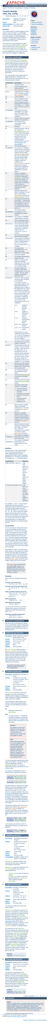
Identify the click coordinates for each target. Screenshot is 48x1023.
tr (27, 16)
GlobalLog (33, 31)
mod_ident (18, 195)
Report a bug (35, 42)
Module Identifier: (8, 24)
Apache (4, 8)
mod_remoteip (19, 90)
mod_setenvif (19, 163)
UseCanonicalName (24, 381)
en (17, 16)
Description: (6, 19)
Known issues (35, 40)
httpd (16, 730)
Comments (34, 49)
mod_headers (21, 154)
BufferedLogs (34, 28)
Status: (5, 22)
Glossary (39, 3)
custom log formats (10, 921)
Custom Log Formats (37, 22)
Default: (7, 641)
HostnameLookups (20, 131)
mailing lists (36, 1010)
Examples (8, 576)
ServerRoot (12, 712)
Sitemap (45, 3)
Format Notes (9, 525)
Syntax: (7, 639)
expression (8, 796)
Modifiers (8, 448)
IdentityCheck (19, 197)
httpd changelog (35, 39)
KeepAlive (18, 178)
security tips (13, 623)
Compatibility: (9, 857)
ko (25, 16)
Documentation (19, 8)
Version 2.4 (27, 8)
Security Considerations (37, 24)
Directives (30, 3)
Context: (7, 643)
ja (22, 16)
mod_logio (23, 409)
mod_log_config (10, 651)
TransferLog (6, 45)
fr (20, 16)
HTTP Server (11, 8)
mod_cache (13, 564)
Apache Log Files (36, 47)
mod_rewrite (13, 808)
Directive (20, 633)
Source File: (6, 26)
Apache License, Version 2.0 (19, 1016)
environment (8, 793)
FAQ (35, 3)
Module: (7, 646)
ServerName (26, 375)
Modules (33, 8)
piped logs (21, 720)
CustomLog (21, 46)
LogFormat (24, 45)
